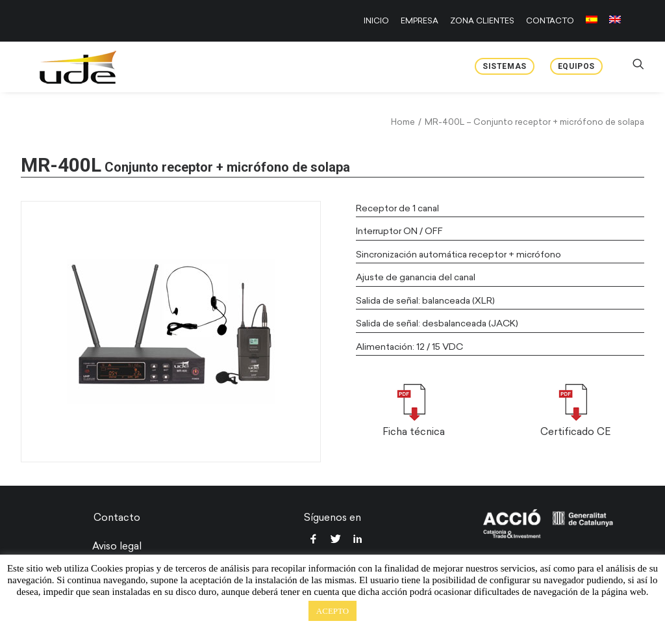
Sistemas (505, 66)
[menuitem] (379, 21)
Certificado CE (575, 432)
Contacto (117, 517)
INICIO (376, 20)
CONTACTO (550, 20)
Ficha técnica (414, 432)
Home (403, 122)
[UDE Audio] (62, 66)
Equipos (576, 66)
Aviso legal (117, 546)
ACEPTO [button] (332, 611)
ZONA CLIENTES (482, 20)
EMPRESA (419, 20)
